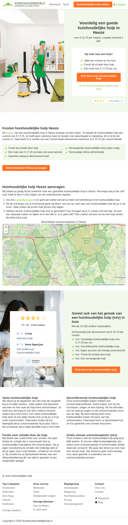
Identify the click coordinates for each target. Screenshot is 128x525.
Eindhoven (8, 504)
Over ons (100, 488)
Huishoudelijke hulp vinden (93, 4)
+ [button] (6, 227)
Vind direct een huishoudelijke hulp (99, 77)
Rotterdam (8, 492)
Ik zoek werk (40, 509)
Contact (99, 492)
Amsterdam (8, 488)
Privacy (68, 500)
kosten (9, 132)
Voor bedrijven (41, 505)
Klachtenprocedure (74, 496)
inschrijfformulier (24, 200)
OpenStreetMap (109, 284)
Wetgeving (70, 492)
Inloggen (119, 4)
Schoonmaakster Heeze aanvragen (26, 168)
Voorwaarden (71, 488)
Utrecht (6, 500)
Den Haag (7, 496)
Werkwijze (55, 4)
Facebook (103, 498)
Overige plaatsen (11, 510)
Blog (100, 502)
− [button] (6, 231)
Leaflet (97, 284)
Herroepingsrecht (73, 504)
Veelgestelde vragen (44, 496)
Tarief (66, 4)
